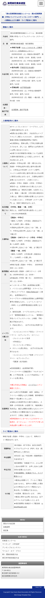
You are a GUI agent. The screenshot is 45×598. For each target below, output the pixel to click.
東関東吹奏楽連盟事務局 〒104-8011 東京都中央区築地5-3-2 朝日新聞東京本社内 (11, 572)
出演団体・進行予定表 (20, 110)
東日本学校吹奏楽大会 (10, 558)
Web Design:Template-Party (22, 595)
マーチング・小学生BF (11, 544)
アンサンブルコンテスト (11, 547)
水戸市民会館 (25, 87)
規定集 (5, 530)
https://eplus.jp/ (32, 292)
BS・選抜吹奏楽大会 (10, 554)
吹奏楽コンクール (9, 541)
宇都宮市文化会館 (27, 67)
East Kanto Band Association (20, 592)
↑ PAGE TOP (38, 587)
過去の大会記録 (9, 523)
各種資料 (6, 527)
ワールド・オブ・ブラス (11, 551)
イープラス (32, 385)
